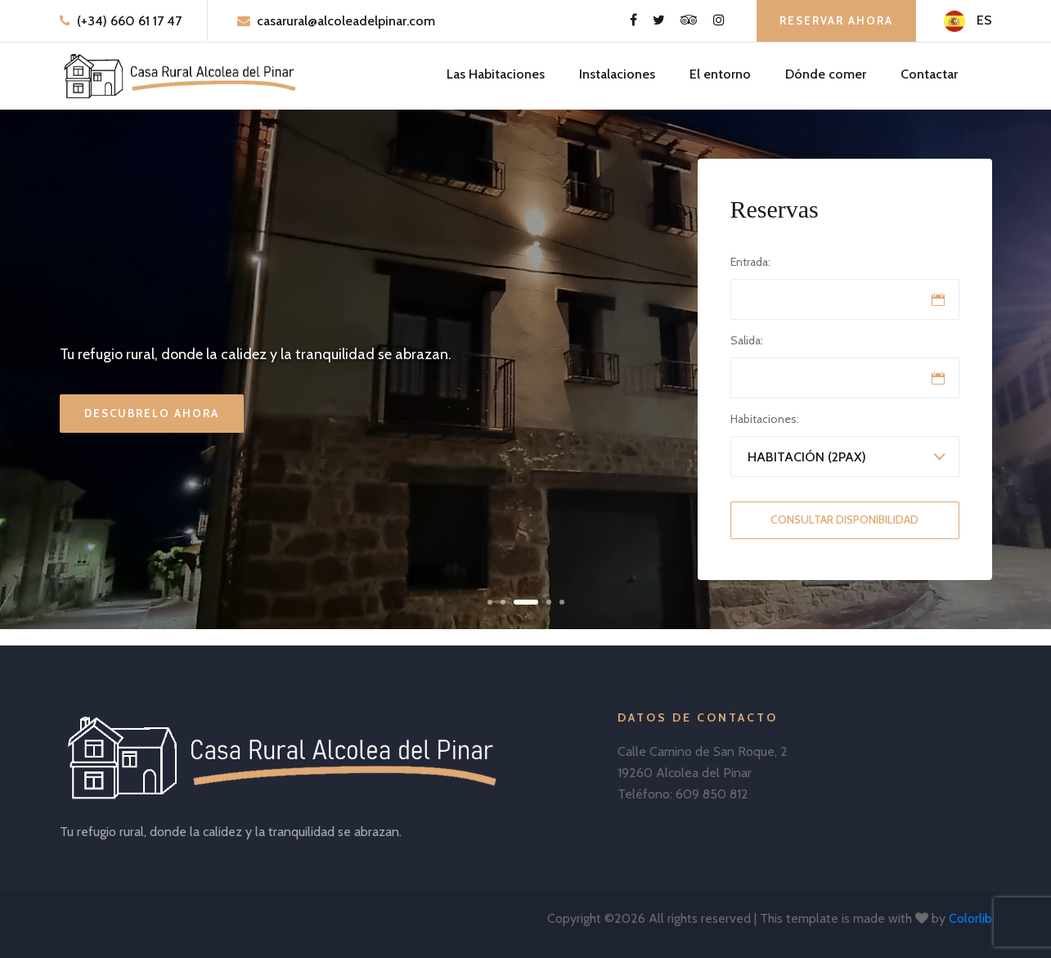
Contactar (929, 74)
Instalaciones (617, 74)
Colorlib (970, 918)
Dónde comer (825, 74)
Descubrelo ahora (151, 413)
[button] (489, 602)
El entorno (720, 74)
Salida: (746, 340)
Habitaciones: (764, 419)
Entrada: (750, 261)
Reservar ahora (836, 20)
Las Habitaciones (496, 74)
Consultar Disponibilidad (844, 519)
